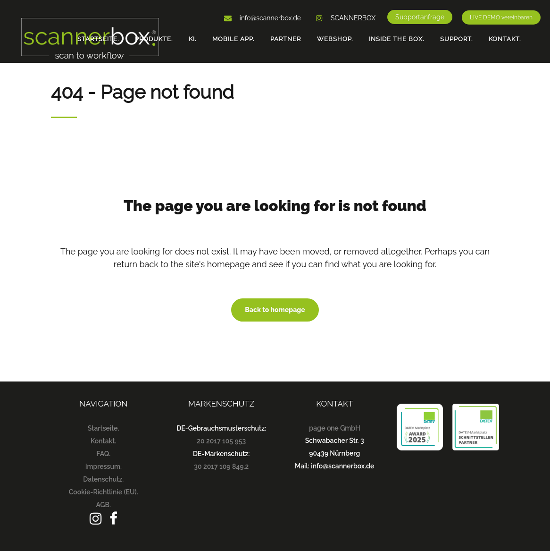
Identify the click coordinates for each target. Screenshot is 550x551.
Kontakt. (103, 441)
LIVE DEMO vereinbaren (501, 17)
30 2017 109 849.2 (221, 466)
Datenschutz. (103, 479)
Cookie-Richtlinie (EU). (103, 492)
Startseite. (103, 428)
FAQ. (103, 454)
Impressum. (103, 466)
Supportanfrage (419, 17)
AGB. (103, 505)
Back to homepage (275, 310)
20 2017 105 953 (221, 441)
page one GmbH (334, 428)
